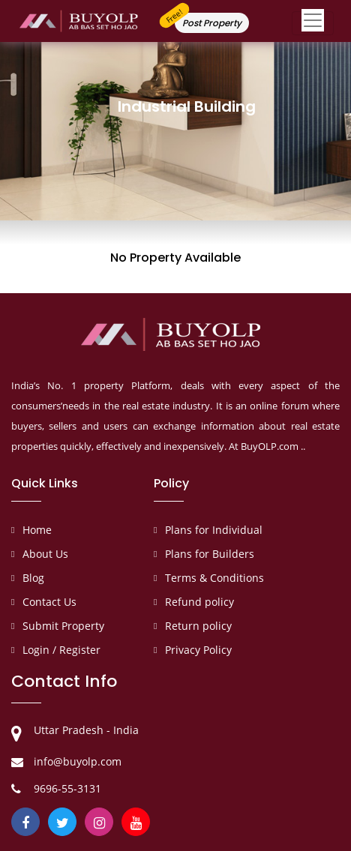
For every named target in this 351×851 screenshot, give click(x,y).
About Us (45, 554)
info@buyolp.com (78, 761)
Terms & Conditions (214, 578)
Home (37, 530)
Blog (33, 578)
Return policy (198, 626)
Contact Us (49, 602)
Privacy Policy (198, 650)
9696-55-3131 (67, 788)
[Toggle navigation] (313, 23)
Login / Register (61, 650)
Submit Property (63, 626)
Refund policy (199, 602)
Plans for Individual (213, 530)
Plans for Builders (209, 554)
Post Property (212, 22)
